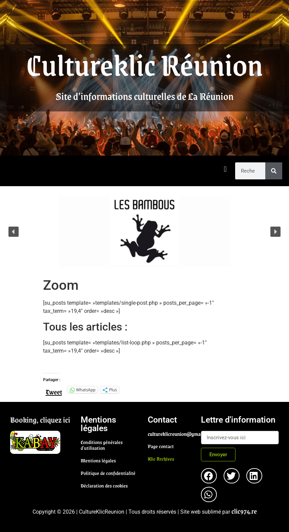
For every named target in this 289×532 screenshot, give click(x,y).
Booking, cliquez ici (40, 419)
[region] (144, 231)
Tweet (54, 389)
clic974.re (244, 511)
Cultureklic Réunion (144, 64)
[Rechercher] (273, 170)
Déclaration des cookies (104, 485)
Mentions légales (98, 460)
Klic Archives (161, 459)
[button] (225, 169)
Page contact (161, 446)
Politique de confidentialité (108, 473)
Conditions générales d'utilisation (102, 445)
